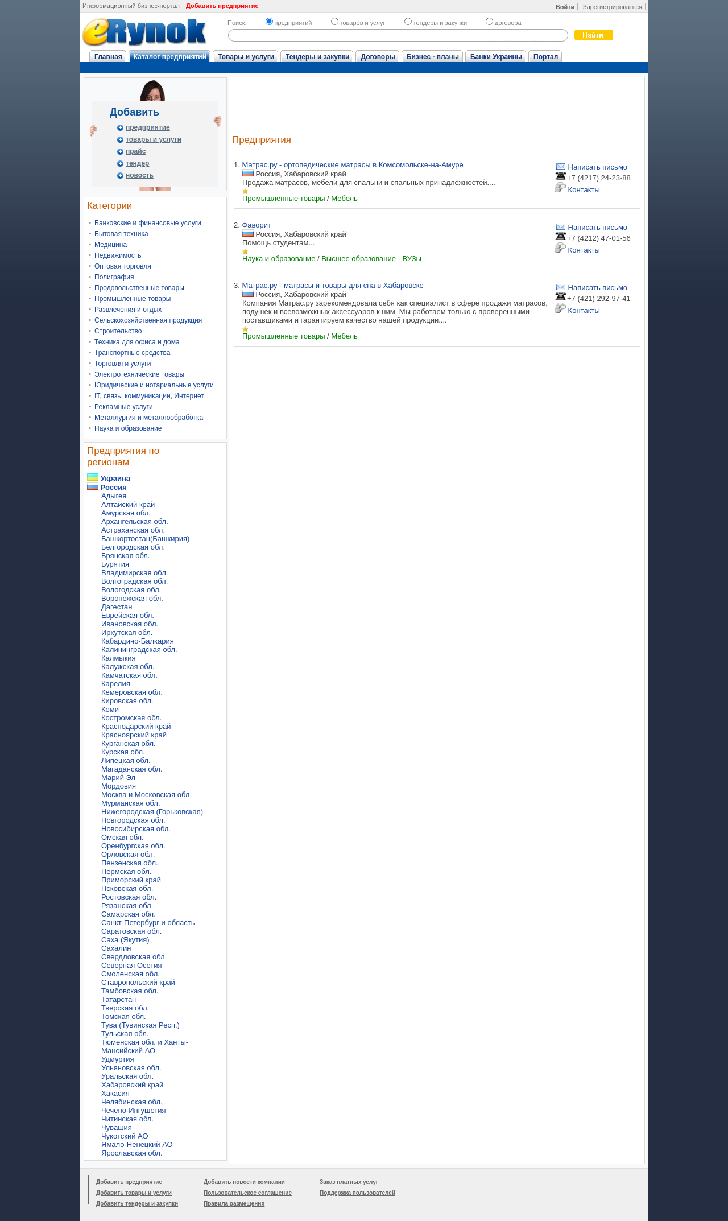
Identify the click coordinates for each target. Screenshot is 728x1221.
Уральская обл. (127, 1076)
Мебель (344, 198)
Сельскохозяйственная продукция (148, 320)
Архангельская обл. (134, 521)
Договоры (378, 57)
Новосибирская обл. (136, 828)
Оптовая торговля (122, 266)
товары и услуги (153, 139)
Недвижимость (118, 255)
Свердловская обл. (134, 956)
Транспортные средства (132, 353)
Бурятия (115, 564)
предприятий (289, 22)
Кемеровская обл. (132, 692)
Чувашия (116, 1127)
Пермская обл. (126, 871)
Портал (545, 57)
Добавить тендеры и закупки (137, 1204)
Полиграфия (114, 277)
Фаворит (256, 225)
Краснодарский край (136, 726)
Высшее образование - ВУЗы (371, 258)
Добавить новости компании (244, 1182)
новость (140, 175)
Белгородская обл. (133, 547)
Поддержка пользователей (357, 1193)
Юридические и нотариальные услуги (154, 385)
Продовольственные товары (139, 288)
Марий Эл (118, 777)
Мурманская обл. (130, 803)
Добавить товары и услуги (134, 1193)
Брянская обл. (125, 555)
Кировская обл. (127, 700)
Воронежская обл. (132, 598)
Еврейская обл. (127, 615)
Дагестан (116, 607)
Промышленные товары (132, 299)
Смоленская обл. (130, 974)
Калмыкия (118, 658)
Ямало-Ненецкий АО (137, 1144)
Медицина (110, 245)
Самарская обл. (128, 914)
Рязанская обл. (127, 905)
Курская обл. (123, 752)
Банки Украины (496, 57)
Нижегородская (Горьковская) (152, 811)
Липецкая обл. (126, 760)
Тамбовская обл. (129, 991)
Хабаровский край (132, 1084)
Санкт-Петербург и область (148, 922)
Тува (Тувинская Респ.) (140, 1025)
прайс (136, 151)
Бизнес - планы (433, 57)
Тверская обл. (125, 1008)
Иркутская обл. (126, 632)
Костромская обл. (131, 717)
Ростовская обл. (128, 897)
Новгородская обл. (133, 820)
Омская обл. (122, 837)
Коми (110, 709)
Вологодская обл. (131, 589)
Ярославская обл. (132, 1153)
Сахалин (116, 948)
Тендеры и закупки (317, 57)
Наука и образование (128, 428)
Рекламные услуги (123, 407)
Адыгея (113, 496)
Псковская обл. (127, 888)
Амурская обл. (126, 513)
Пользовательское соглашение (248, 1193)
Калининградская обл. (139, 649)
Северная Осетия (131, 965)
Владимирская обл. (134, 572)
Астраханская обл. (133, 530)
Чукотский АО (124, 1136)
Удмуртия (117, 1059)
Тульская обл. (124, 1033)
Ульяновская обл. (131, 1067)
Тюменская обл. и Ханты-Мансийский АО (144, 1046)
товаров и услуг (358, 22)
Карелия (115, 683)
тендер (137, 163)
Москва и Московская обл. (146, 794)
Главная (108, 57)
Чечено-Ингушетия (133, 1110)
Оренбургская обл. (133, 846)
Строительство (118, 331)
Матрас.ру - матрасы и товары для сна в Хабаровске (332, 285)
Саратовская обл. (131, 931)
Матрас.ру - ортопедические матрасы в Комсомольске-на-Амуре (352, 164)
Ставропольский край (138, 982)
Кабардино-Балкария (137, 641)
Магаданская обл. (132, 769)
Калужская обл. (127, 666)
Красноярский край (134, 735)
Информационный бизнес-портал (131, 5)
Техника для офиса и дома (137, 342)
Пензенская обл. (129, 863)
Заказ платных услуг (349, 1182)
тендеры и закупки (435, 22)
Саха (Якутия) (125, 939)
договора (504, 22)
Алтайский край (128, 504)
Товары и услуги (246, 57)
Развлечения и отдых (128, 310)
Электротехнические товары (139, 374)
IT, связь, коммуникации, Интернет (149, 396)
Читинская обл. (127, 1119)
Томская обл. (123, 1016)
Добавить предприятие (129, 1182)
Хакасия (115, 1093)
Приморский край (131, 880)
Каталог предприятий (170, 57)
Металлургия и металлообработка (148, 418)
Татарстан (118, 999)
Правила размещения (234, 1204)
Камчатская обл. (129, 675)
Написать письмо (591, 167)
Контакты (577, 189)
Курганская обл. (128, 743)
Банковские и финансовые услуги (147, 223)
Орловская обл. (128, 854)
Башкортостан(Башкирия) (145, 538)
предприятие (148, 127)
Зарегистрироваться (612, 6)
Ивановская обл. (129, 624)
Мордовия (118, 786)
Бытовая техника (121, 234)
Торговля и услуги (122, 364)
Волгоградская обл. (134, 581)
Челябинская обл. (132, 1102)
